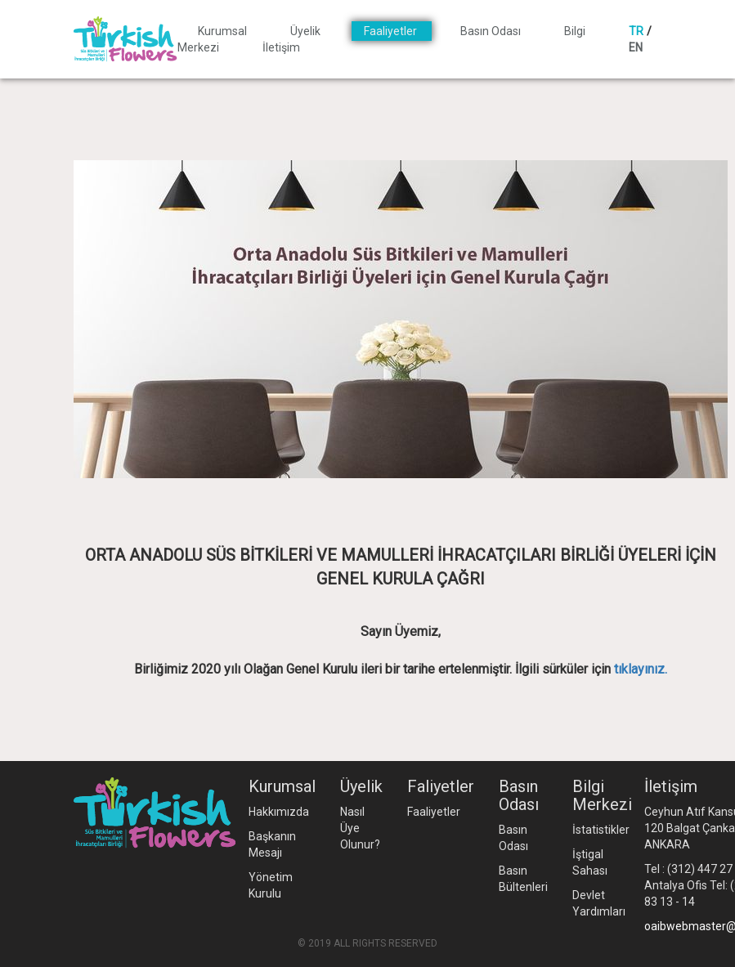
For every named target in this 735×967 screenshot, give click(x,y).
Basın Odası (491, 31)
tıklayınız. (640, 669)
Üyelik (306, 31)
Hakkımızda (279, 811)
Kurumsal (223, 31)
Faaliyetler (391, 31)
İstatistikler (601, 829)
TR (636, 31)
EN (636, 47)
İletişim (281, 47)
